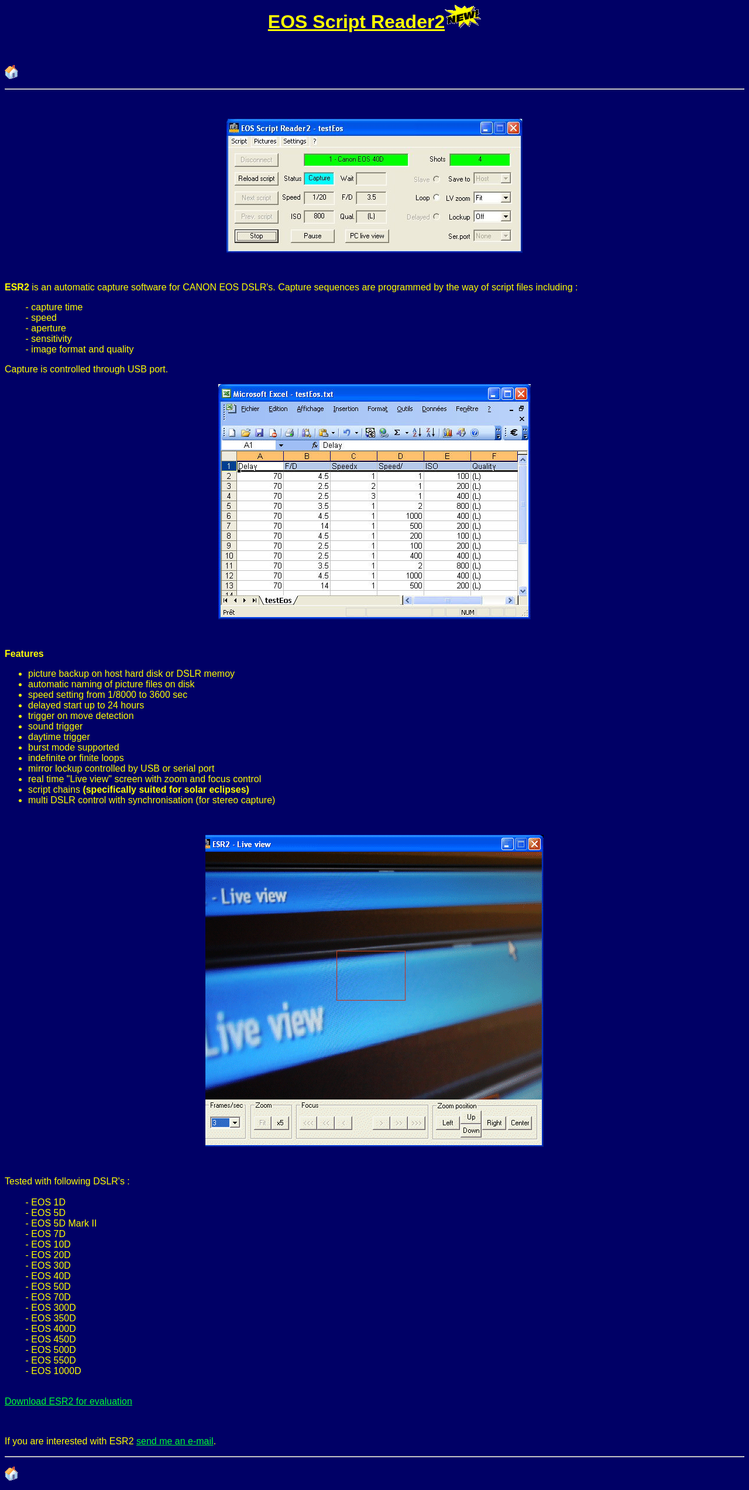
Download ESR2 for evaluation (68, 1401)
